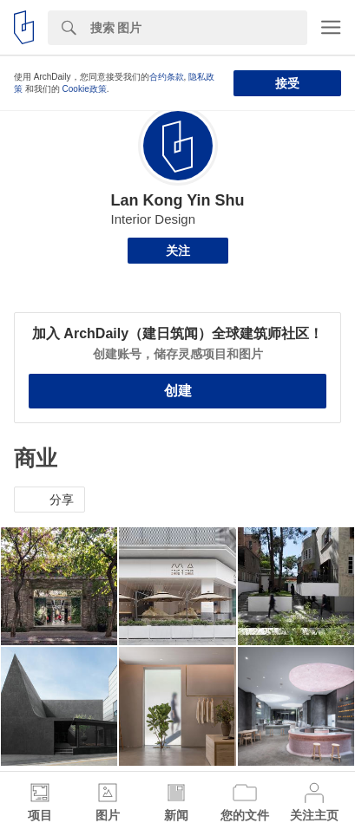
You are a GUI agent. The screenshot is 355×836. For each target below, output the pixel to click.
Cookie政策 (84, 89)
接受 (287, 83)
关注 (178, 251)
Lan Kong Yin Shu (178, 200)
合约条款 (166, 77)
